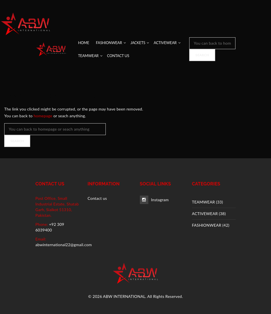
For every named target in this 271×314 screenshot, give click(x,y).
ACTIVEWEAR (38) (209, 213)
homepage (43, 115)
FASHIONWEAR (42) (211, 225)
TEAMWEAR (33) (207, 202)
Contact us (97, 198)
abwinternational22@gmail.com (64, 244)
